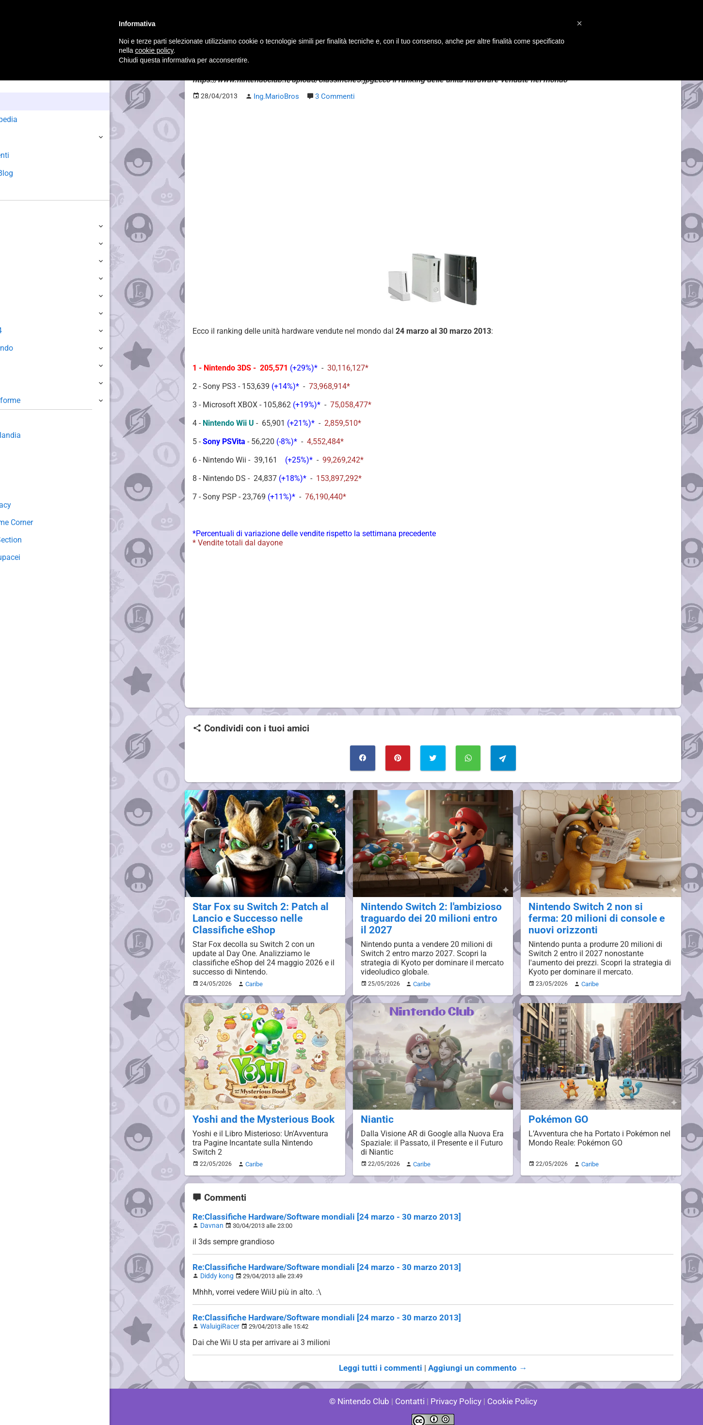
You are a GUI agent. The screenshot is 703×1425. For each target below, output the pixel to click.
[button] (579, 23)
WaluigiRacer (218, 1317)
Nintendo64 (28, 330)
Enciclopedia (36, 119)
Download (25, 470)
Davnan (210, 1218)
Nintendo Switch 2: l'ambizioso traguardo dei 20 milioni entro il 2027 (426, 913)
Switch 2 (22, 226)
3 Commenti (333, 95)
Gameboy (24, 365)
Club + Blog (33, 173)
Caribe (252, 978)
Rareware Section (38, 539)
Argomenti (31, 155)
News (23, 101)
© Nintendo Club (363, 1390)
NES (15, 382)
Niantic (375, 1113)
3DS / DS (23, 278)
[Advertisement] (432, 175)
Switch (19, 243)
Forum (25, 191)
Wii (13, 295)
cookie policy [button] (154, 50)
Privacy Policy (455, 1390)
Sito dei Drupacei (37, 557)
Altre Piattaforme (37, 400)
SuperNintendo (33, 348)
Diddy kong (215, 1267)
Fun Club (23, 487)
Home (24, 83)
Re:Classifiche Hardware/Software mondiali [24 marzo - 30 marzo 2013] (317, 1210)
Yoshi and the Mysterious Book (257, 1113)
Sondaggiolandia (36, 435)
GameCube (27, 313)
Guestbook (26, 452)
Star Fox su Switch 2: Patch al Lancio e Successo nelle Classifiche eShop (254, 913)
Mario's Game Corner (44, 522)
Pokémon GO (555, 1113)
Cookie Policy (507, 1390)
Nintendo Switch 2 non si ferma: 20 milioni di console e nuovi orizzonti (595, 913)
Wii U (16, 260)
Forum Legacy (32, 505)
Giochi (24, 137)
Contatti (411, 1390)
